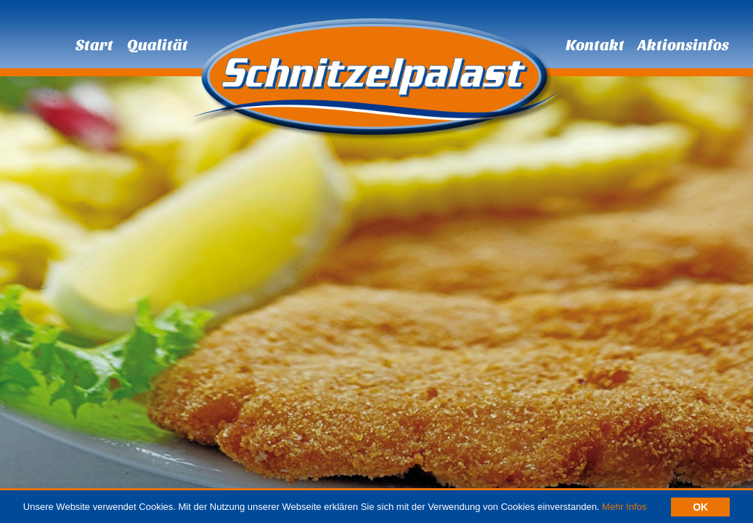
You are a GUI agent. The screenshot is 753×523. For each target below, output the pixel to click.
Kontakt (595, 45)
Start (94, 45)
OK (700, 508)
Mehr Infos (624, 507)
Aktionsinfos (683, 45)
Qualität (157, 45)
